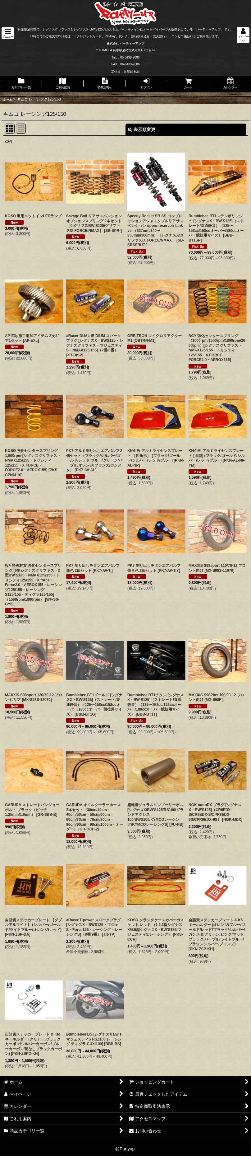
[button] (8, 33)
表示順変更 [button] (141, 129)
